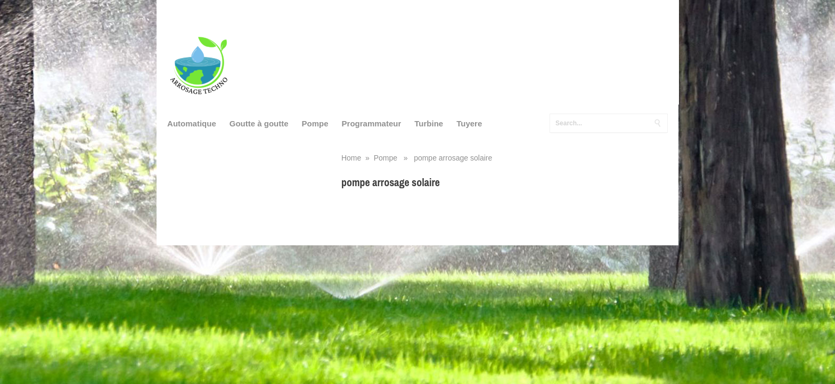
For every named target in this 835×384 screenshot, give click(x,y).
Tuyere (469, 123)
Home (351, 158)
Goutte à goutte (259, 123)
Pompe (315, 123)
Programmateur (372, 123)
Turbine (428, 123)
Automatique (191, 123)
